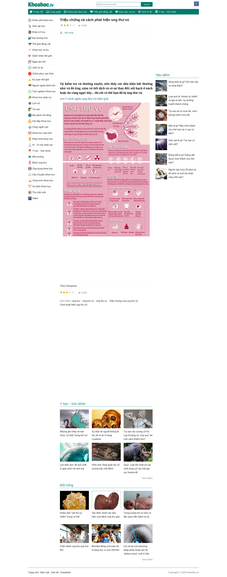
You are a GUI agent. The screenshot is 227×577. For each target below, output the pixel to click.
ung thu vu (101, 300)
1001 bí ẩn (145, 11)
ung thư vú (88, 300)
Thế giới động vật (101, 11)
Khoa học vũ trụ (125, 11)
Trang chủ (36, 11)
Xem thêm (147, 478)
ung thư (76, 300)
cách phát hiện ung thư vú (73, 304)
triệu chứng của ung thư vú (123, 300)
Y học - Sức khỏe (165, 11)
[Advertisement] (106, 58)
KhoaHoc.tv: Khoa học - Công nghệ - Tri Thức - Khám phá (44, 4)
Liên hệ (55, 572)
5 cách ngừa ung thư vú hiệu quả (86, 98)
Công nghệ (53, 11)
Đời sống (69, 33)
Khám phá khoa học (75, 11)
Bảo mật (44, 572)
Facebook (66, 572)
